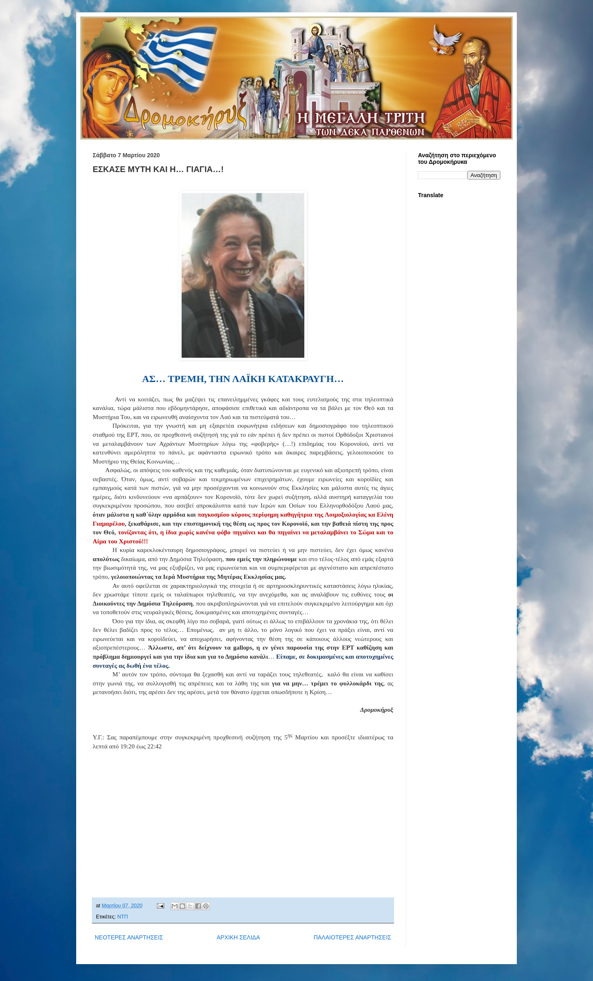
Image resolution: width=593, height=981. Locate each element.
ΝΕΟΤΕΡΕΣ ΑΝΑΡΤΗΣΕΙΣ (129, 937)
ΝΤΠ (122, 917)
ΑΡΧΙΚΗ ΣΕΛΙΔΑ (238, 937)
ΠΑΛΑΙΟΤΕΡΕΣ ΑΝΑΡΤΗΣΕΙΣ (352, 937)
